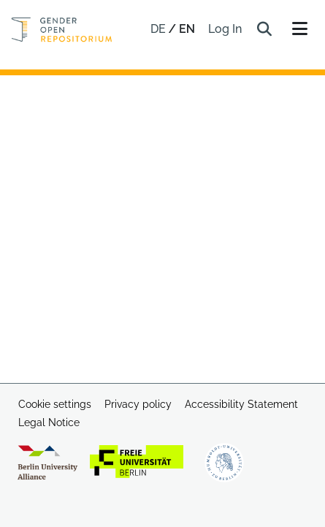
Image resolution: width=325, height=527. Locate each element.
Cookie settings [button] (54, 404)
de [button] (159, 29)
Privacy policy (138, 404)
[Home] (61, 29)
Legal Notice (49, 422)
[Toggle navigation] (299, 29)
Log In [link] (225, 29)
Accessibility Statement (241, 404)
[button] (264, 29)
